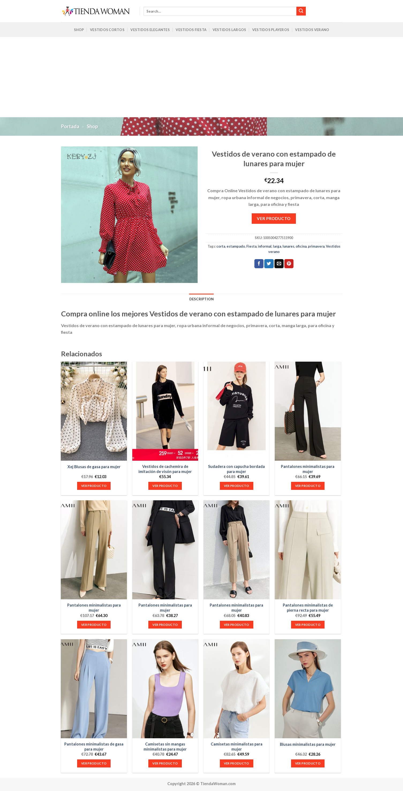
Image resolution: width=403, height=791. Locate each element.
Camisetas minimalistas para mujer (236, 746)
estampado (236, 246)
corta (220, 246)
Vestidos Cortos (107, 30)
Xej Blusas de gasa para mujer (93, 466)
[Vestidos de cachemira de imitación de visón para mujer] (165, 411)
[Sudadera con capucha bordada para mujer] (237, 411)
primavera (316, 246)
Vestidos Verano (312, 30)
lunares (288, 246)
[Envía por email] (279, 263)
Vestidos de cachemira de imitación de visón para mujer (165, 469)
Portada (70, 126)
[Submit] (301, 11)
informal (265, 246)
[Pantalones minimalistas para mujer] (308, 411)
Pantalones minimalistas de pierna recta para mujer (308, 607)
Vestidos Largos (229, 30)
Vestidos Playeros (270, 30)
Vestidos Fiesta (191, 30)
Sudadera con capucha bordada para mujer (236, 469)
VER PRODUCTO (274, 218)
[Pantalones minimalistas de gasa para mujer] (94, 688)
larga (277, 246)
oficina (301, 246)
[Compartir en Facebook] (258, 263)
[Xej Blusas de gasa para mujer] (94, 411)
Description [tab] (201, 299)
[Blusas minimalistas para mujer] (308, 688)
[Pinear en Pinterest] (288, 263)
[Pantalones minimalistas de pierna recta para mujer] (308, 549)
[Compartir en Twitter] (268, 263)
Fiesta (251, 246)
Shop (79, 30)
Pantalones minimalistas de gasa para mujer (93, 746)
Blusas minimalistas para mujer (308, 744)
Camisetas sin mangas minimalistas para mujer (165, 746)
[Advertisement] (201, 77)
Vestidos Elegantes (150, 30)
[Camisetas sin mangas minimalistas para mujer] (165, 688)
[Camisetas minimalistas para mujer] (237, 688)
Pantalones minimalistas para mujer (307, 469)
